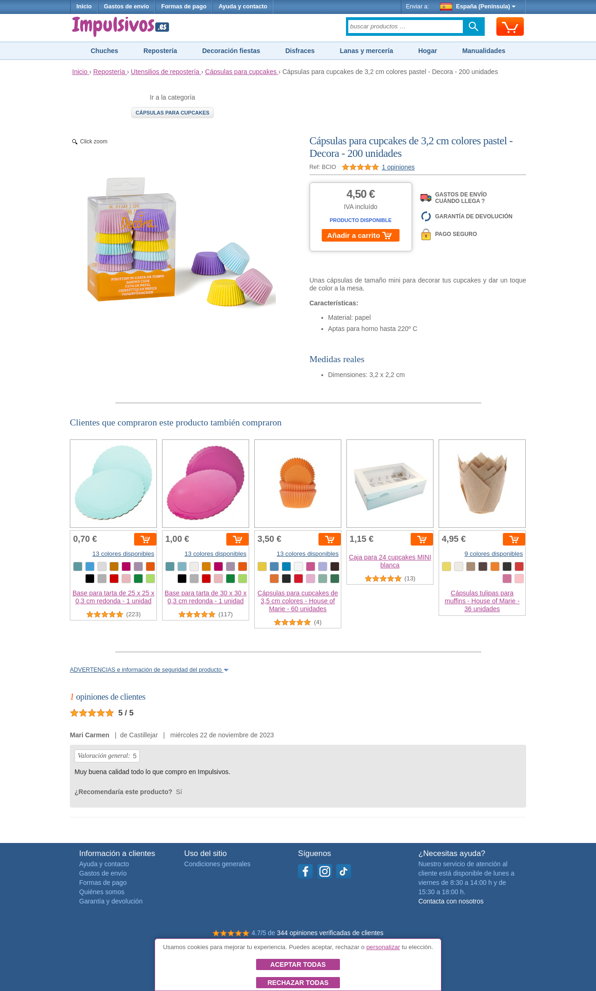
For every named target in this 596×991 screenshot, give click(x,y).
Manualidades (484, 50)
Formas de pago (183, 6)
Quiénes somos (101, 892)
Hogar (427, 50)
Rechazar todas (297, 982)
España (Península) (478, 6)
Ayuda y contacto (242, 6)
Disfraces (300, 50)
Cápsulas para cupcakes (172, 112)
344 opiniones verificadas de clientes (330, 933)
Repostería (160, 50)
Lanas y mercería (366, 50)
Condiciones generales (217, 864)
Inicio (84, 6)
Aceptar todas (297, 964)
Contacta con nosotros (450, 901)
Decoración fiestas (231, 50)
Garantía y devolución (110, 901)
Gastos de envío (126, 6)
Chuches (104, 50)
